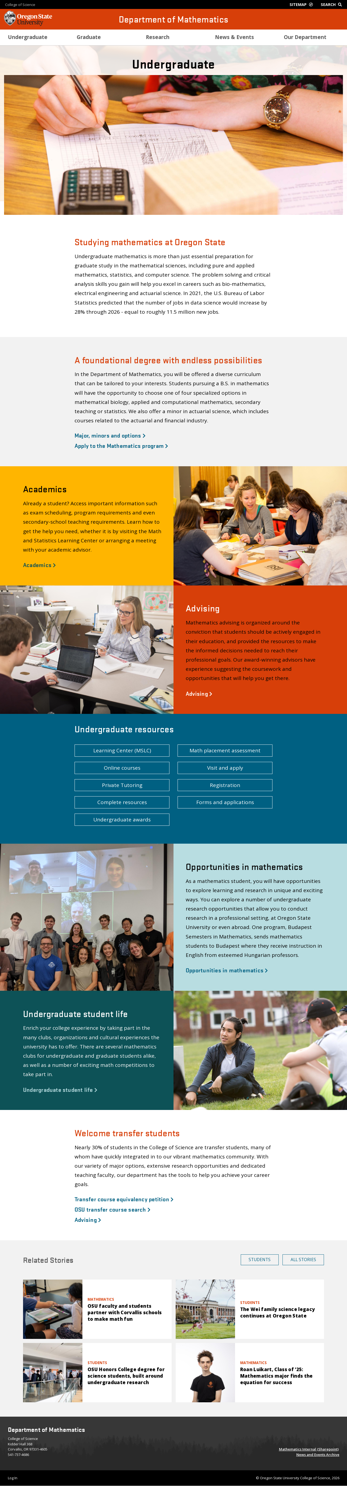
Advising (199, 693)
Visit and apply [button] (225, 767)
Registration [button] (225, 785)
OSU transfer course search (112, 1209)
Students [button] (260, 1259)
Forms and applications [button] (225, 802)
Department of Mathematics (174, 19)
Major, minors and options (110, 435)
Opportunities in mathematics (227, 970)
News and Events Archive (317, 1454)
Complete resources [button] (122, 802)
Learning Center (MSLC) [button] (122, 750)
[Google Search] (332, 4)
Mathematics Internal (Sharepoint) (309, 1449)
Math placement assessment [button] (225, 750)
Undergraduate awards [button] (122, 819)
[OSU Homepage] (28, 24)
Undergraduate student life (60, 1089)
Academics (39, 564)
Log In (12, 1477)
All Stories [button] (303, 1259)
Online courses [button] (122, 767)
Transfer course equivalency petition (124, 1199)
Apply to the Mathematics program (121, 445)
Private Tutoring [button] (122, 785)
